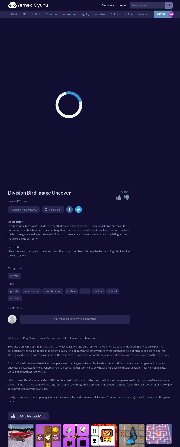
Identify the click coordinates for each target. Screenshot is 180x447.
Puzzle (14, 275)
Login (122, 5)
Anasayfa (107, 5)
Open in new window (24, 209)
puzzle (14, 291)
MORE (161, 14)
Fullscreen (55, 209)
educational (31, 291)
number (15, 298)
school (113, 291)
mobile (71, 291)
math (85, 291)
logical (98, 291)
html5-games (53, 291)
